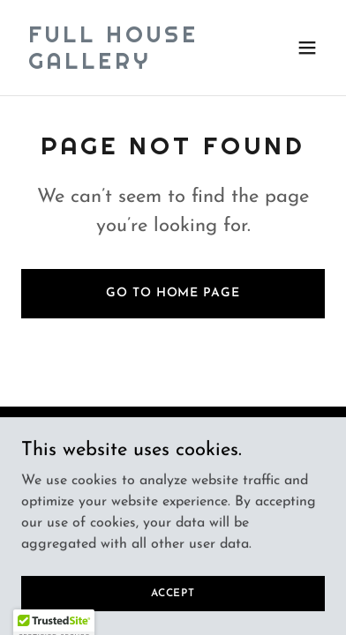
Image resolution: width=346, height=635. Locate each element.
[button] (307, 47)
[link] (127, 65)
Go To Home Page (172, 293)
